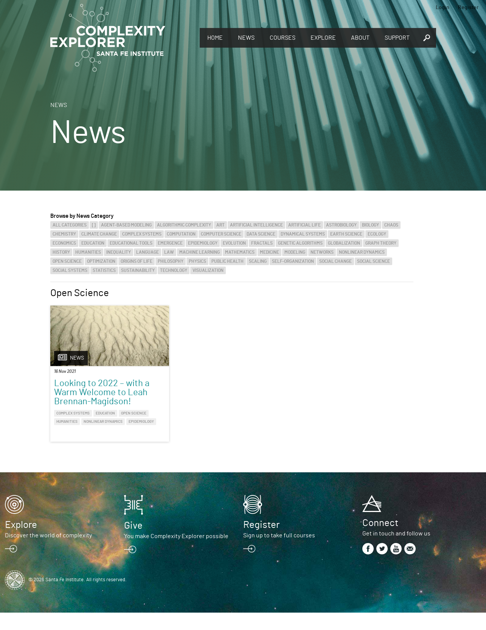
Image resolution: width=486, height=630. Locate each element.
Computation (181, 234)
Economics (64, 243)
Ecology (377, 234)
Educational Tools (131, 243)
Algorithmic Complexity (184, 225)
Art (220, 225)
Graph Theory (380, 243)
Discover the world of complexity (48, 553)
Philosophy (170, 261)
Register (468, 7)
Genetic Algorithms (300, 243)
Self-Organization (293, 261)
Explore (323, 38)
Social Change (335, 261)
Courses (282, 38)
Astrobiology (341, 225)
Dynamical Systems (303, 234)
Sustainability (138, 270)
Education (92, 243)
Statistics (104, 270)
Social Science (373, 261)
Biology (370, 225)
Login (442, 7)
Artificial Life (304, 225)
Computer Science (221, 234)
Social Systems (70, 270)
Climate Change (99, 234)
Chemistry (64, 234)
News (246, 38)
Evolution (234, 243)
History (61, 252)
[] (94, 225)
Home (215, 38)
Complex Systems (141, 234)
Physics (197, 261)
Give (133, 543)
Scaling (258, 261)
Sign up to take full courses (279, 553)
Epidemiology (202, 243)
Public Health (227, 261)
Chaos (391, 225)
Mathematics (240, 252)
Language (147, 252)
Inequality (118, 252)
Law (169, 252)
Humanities (88, 252)
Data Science (261, 234)
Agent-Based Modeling (126, 225)
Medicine (269, 252)
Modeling (294, 252)
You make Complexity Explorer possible (176, 554)
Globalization (344, 243)
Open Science (67, 261)
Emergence (170, 243)
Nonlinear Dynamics (362, 252)
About (360, 38)
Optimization (101, 261)
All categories (70, 225)
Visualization (208, 270)
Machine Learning (199, 252)
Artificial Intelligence (256, 225)
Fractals (262, 243)
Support (397, 38)
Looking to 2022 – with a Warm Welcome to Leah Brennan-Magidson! (92, 397)
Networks (322, 252)
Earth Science (346, 234)
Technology (173, 270)
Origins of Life (136, 261)
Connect (380, 540)
